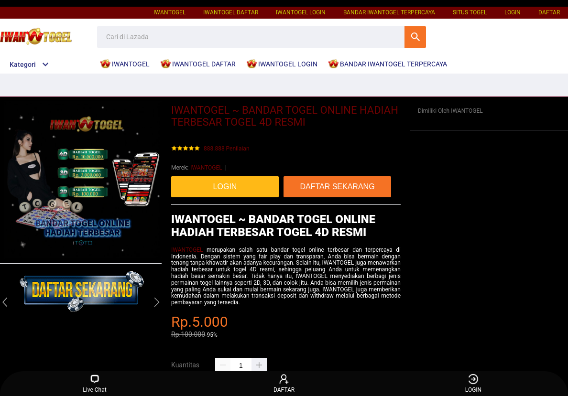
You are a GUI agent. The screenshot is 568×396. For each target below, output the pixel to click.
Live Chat (94, 383)
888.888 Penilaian (227, 149)
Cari (415, 37)
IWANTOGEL (169, 12)
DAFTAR (549, 12)
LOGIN (512, 12)
